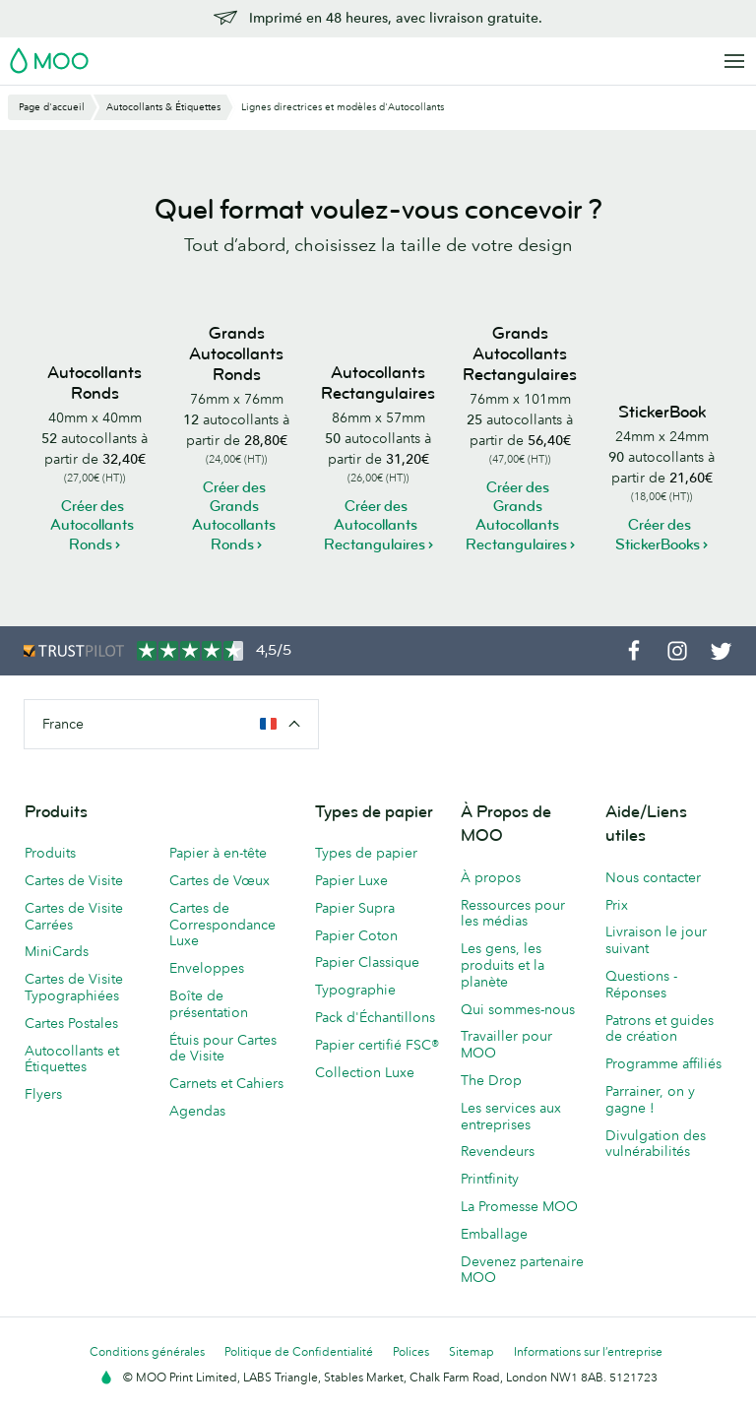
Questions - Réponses (641, 984)
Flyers (43, 1094)
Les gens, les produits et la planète (502, 965)
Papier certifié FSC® (377, 1045)
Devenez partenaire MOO (522, 1269)
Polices (411, 1351)
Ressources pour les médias (513, 913)
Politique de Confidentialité (298, 1351)
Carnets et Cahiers (226, 1083)
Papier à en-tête (218, 853)
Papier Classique (367, 962)
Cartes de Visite (74, 880)
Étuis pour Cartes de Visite (223, 1048)
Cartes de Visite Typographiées (74, 987)
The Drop (491, 1080)
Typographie (355, 989)
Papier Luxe (351, 880)
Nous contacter (653, 877)
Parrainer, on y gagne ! (650, 1099)
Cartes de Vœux (219, 880)
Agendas (197, 1111)
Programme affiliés (663, 1063)
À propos (491, 877)
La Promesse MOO (519, 1206)
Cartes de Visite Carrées (74, 916)
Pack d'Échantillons (375, 1017)
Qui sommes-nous (518, 1009)
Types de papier (366, 853)
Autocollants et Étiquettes (72, 1059)
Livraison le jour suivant (656, 940)
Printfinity (490, 1178)
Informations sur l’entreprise (588, 1351)
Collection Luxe (364, 1072)
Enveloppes (206, 968)
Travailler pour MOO (506, 1044)
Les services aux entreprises (511, 1116)
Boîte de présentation (208, 1004)
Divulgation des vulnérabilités (655, 1143)
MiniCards (57, 951)
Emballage (494, 1234)
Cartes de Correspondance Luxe (222, 924)
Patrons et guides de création (659, 1028)
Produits (50, 853)
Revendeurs (498, 1151)
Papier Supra (355, 908)
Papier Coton (356, 935)
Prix (616, 905)
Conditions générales (147, 1351)
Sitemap (471, 1351)
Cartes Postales (71, 1023)
